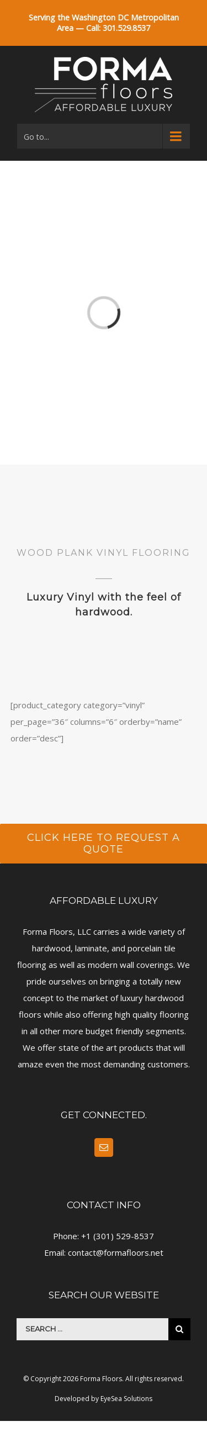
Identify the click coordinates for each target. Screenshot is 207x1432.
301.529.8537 (126, 28)
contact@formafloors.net (115, 1252)
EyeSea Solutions (126, 1398)
